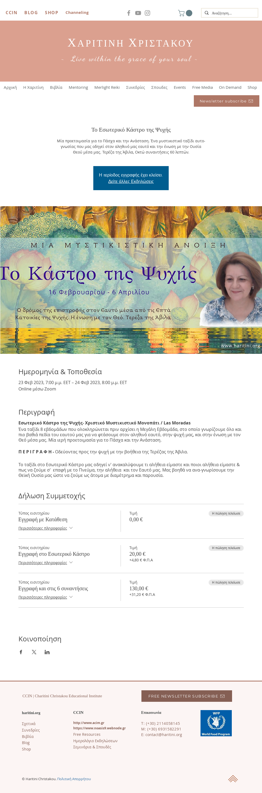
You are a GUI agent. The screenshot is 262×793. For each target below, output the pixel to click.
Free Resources (87, 734)
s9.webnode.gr (114, 728)
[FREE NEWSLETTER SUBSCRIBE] (186, 696)
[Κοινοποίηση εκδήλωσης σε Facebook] (21, 652)
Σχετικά (29, 723)
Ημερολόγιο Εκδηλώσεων (95, 740)
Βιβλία (28, 736)
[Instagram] (147, 13)
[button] (186, 13)
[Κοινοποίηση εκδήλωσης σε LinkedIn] (47, 652)
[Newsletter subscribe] (226, 101)
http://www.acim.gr (88, 723)
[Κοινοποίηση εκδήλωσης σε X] (34, 652)
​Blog (26, 742)
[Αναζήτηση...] (229, 13)
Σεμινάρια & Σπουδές (92, 746)
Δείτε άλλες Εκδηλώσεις (131, 181)
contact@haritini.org (163, 734)
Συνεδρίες (31, 730)
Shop (26, 749)
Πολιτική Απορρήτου (74, 778)
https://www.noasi (88, 728)
